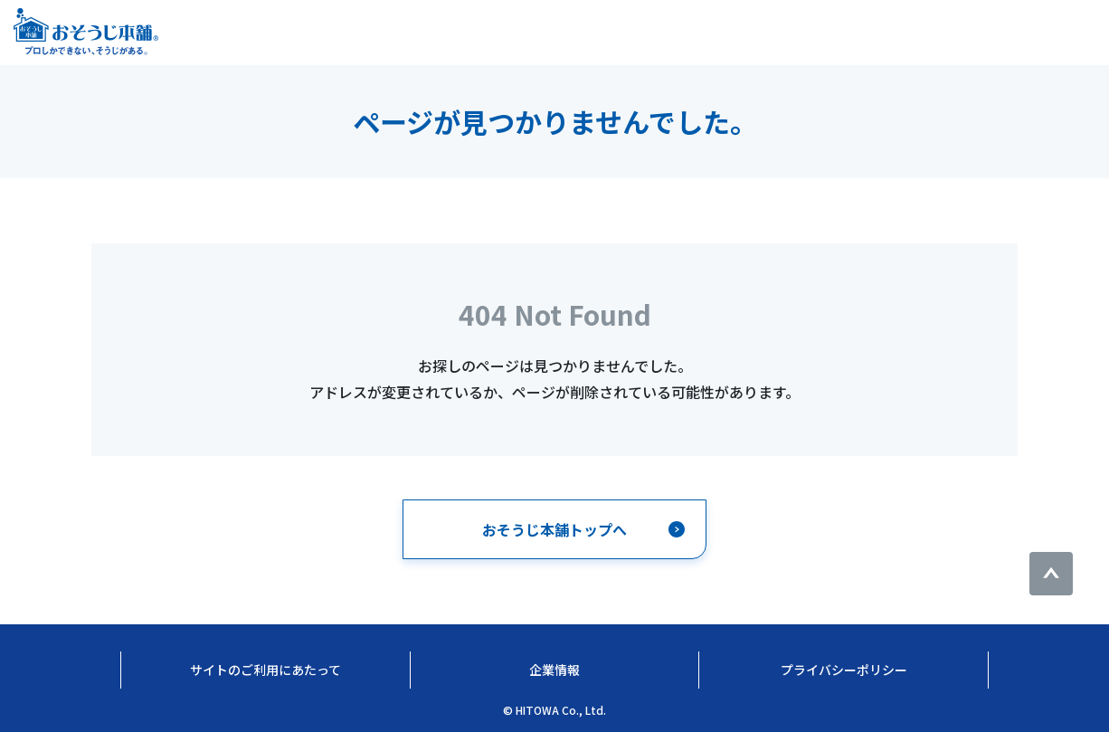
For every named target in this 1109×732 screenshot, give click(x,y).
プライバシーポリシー (844, 670)
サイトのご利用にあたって (265, 670)
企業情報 (554, 670)
